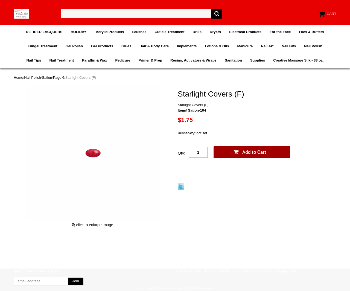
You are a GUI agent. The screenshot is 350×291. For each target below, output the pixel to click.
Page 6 (58, 77)
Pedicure (122, 60)
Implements (187, 46)
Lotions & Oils (217, 46)
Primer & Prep (150, 60)
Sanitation (233, 60)
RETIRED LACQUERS (44, 32)
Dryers (215, 32)
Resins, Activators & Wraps (193, 60)
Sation (47, 77)
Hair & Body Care (154, 46)
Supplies (257, 60)
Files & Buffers (311, 32)
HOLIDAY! (79, 32)
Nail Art (267, 46)
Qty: (181, 153)
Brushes (139, 32)
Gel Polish (74, 46)
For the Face (280, 32)
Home (18, 77)
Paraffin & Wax (94, 60)
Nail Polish (313, 46)
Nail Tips (34, 60)
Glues (126, 46)
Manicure (245, 46)
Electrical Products (245, 32)
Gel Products (102, 46)
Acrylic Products (110, 32)
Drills (197, 32)
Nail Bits (289, 46)
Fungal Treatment (42, 46)
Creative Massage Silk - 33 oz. (298, 60)
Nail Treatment (61, 60)
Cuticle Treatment (169, 32)
